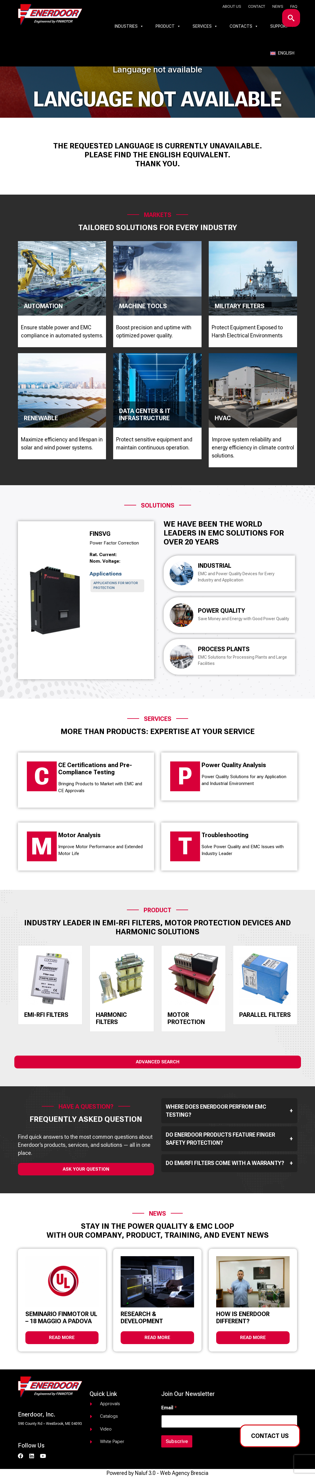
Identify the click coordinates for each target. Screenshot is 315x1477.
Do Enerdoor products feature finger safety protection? (229, 1139)
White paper (112, 1441)
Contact (256, 6)
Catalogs (109, 1416)
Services (205, 26)
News (277, 6)
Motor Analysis (79, 835)
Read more (62, 1337)
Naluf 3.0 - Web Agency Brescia (171, 1473)
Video (106, 1429)
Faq (293, 6)
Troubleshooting (225, 835)
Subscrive (177, 1441)
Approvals (110, 1403)
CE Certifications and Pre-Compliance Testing (95, 768)
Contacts (244, 26)
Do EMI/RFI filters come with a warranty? (229, 1163)
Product (168, 26)
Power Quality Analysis (234, 765)
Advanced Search (157, 1062)
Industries (129, 26)
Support (282, 26)
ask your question (86, 1169)
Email (169, 1408)
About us (231, 6)
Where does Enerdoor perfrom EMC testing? (229, 1111)
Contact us (270, 1435)
